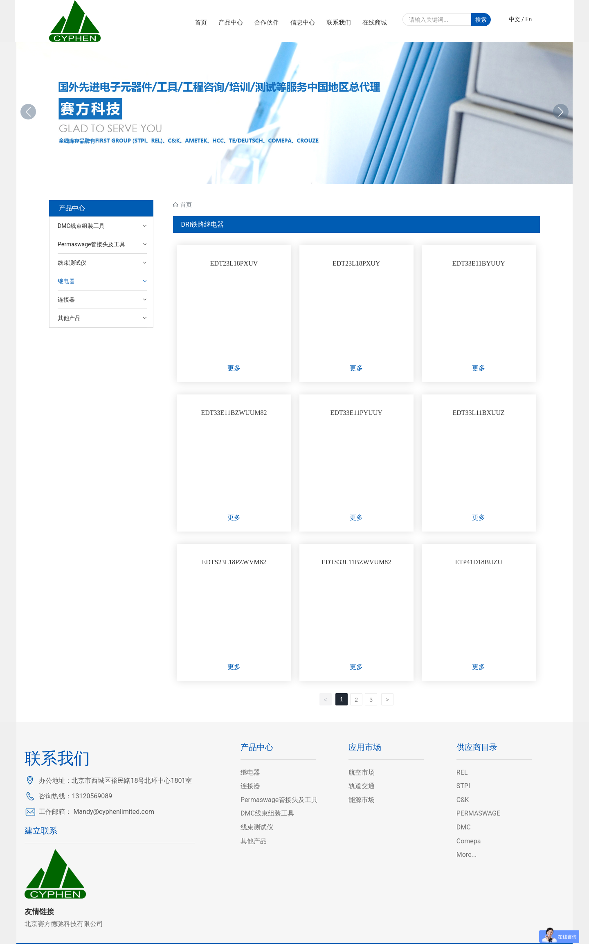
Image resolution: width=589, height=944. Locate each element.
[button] (561, 111)
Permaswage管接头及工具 (279, 800)
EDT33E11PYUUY (356, 412)
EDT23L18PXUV (234, 263)
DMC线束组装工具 (267, 813)
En (529, 19)
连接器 (250, 786)
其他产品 (254, 841)
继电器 (250, 772)
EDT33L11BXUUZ (478, 412)
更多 (234, 368)
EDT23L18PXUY (356, 263)
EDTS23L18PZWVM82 (234, 562)
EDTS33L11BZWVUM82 (356, 562)
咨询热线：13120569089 (75, 796)
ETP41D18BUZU (478, 562)
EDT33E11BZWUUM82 (234, 412)
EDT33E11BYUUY (478, 263)
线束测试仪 (257, 827)
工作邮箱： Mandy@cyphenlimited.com (96, 812)
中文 (514, 19)
